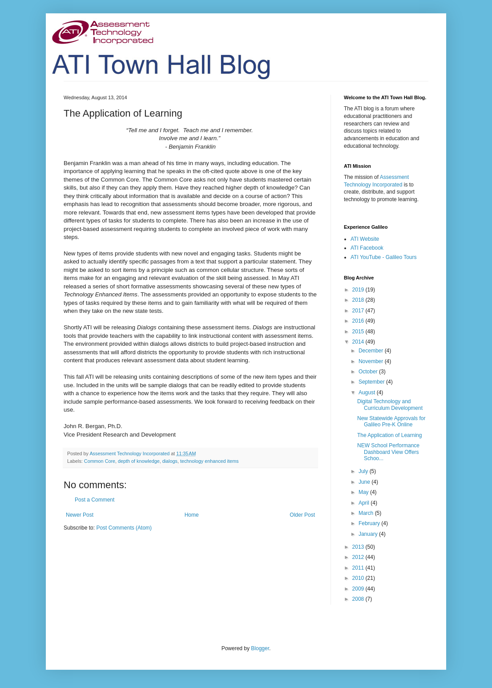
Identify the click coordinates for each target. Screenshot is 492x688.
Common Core (99, 461)
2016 (359, 321)
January (369, 534)
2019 (359, 290)
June (365, 482)
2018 (359, 300)
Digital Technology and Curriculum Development (390, 404)
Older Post (302, 515)
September (372, 382)
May (364, 492)
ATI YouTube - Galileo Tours (384, 257)
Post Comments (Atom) (124, 528)
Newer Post (79, 515)
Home (192, 515)
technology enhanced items (209, 461)
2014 (359, 342)
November (372, 361)
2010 (359, 578)
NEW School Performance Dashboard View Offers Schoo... (388, 451)
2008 (359, 599)
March (367, 513)
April (365, 503)
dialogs (169, 461)
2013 (359, 547)
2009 (359, 589)
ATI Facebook (367, 248)
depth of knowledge (139, 461)
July (364, 471)
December (372, 351)
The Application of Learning (389, 435)
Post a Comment (94, 500)
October (369, 371)
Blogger (260, 648)
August (368, 392)
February (370, 523)
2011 (359, 568)
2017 (359, 311)
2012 (359, 557)
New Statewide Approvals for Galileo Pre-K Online (391, 421)
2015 (359, 331)
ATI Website (365, 239)
